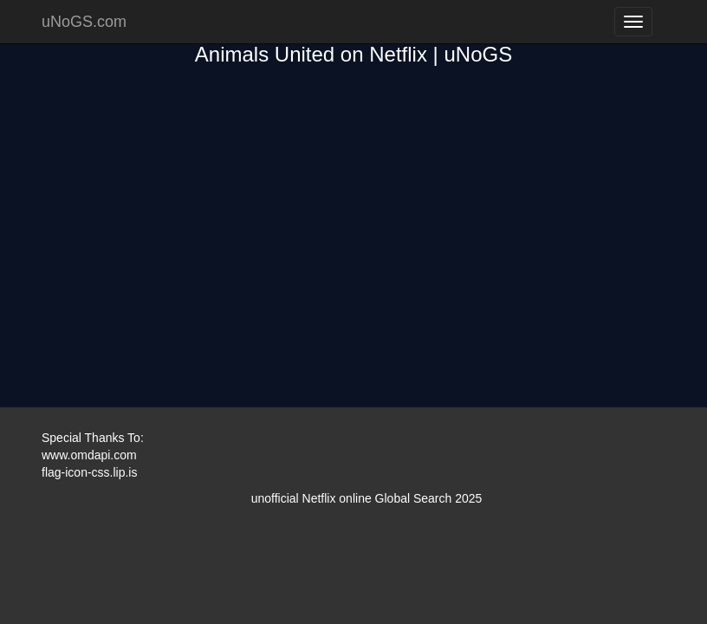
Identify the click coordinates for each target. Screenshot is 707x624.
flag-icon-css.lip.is (89, 472)
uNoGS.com (84, 21)
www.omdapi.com (89, 455)
